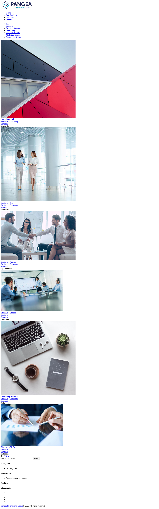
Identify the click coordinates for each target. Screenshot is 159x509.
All (7, 24)
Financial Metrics (13, 33)
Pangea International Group (12, 506)
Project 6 (4, 452)
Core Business (11, 15)
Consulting (10, 30)
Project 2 (4, 207)
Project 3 (4, 266)
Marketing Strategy (13, 35)
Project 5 (4, 401)
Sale (13, 119)
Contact (9, 19)
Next (7, 456)
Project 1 (4, 124)
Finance (13, 262)
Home (8, 13)
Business (9, 26)
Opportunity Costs (13, 37)
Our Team (10, 17)
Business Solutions (13, 28)
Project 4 (4, 317)
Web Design (13, 447)
